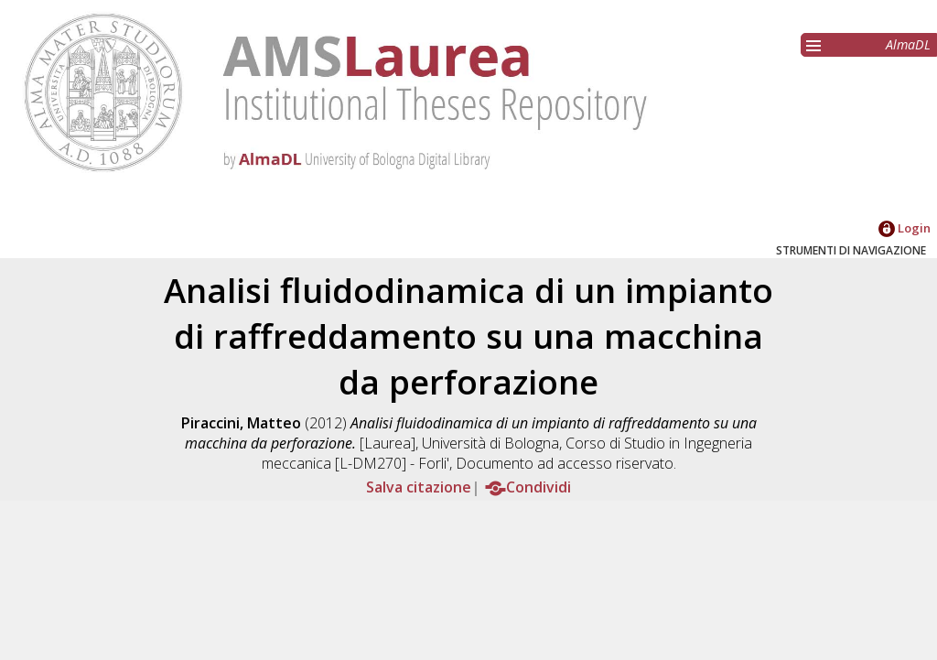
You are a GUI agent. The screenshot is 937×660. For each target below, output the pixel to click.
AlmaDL (908, 44)
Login (904, 228)
